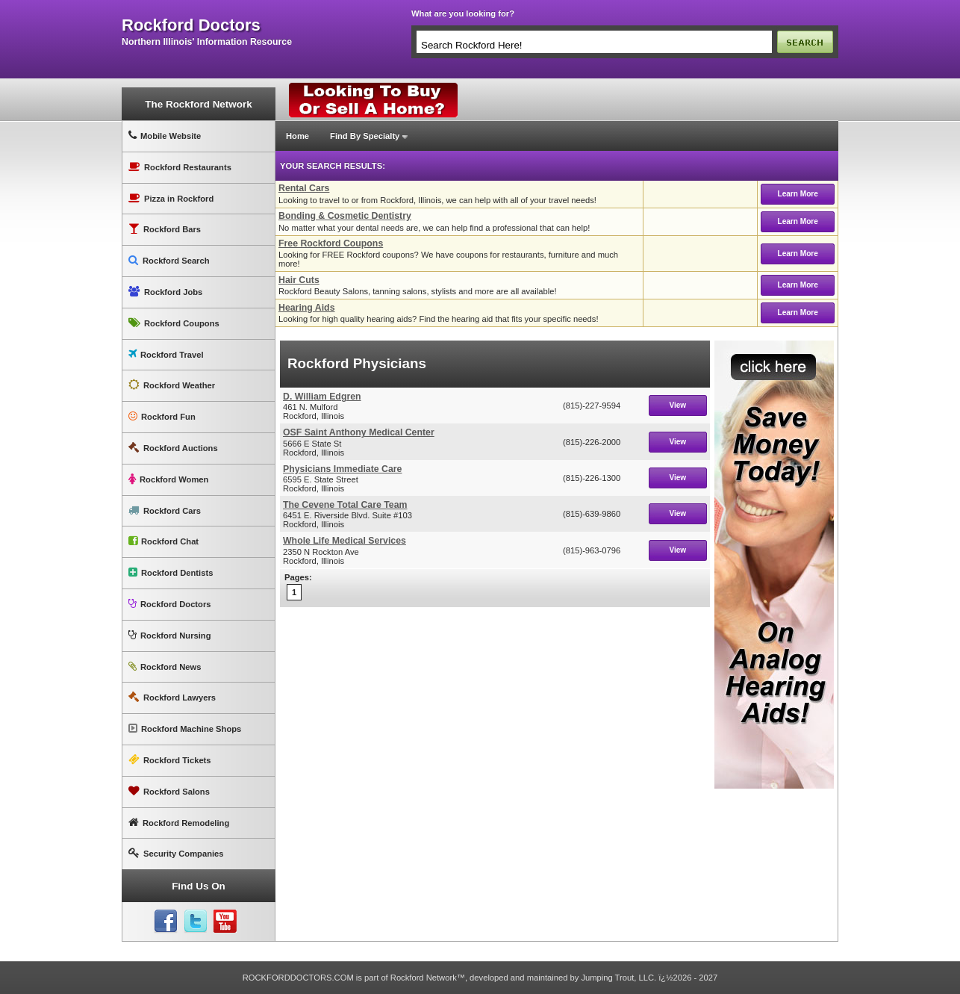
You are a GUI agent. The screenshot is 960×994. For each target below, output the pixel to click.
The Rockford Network (198, 104)
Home (297, 135)
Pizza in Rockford (170, 198)
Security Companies (176, 853)
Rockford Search (169, 260)
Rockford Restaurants (179, 167)
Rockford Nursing (169, 635)
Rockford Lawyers (172, 697)
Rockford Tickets (169, 759)
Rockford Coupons (173, 323)
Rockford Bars (164, 228)
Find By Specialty (364, 135)
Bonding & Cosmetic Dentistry (344, 216)
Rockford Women (168, 479)
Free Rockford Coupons (330, 243)
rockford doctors (191, 25)
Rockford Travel (166, 354)
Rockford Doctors (169, 603)
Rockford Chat (163, 541)
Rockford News (164, 666)
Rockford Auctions (173, 447)
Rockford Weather (171, 385)
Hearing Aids (306, 307)
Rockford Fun (162, 416)
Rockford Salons (169, 791)
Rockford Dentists (170, 572)
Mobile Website (164, 135)
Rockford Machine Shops (184, 728)
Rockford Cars (164, 510)
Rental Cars (303, 188)
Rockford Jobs (165, 291)
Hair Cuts (299, 280)
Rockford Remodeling (178, 822)
